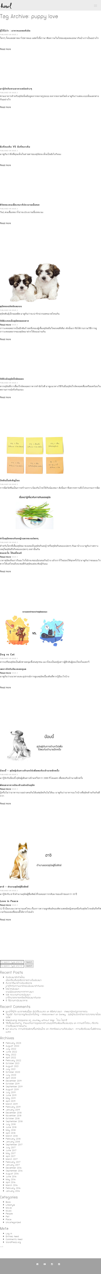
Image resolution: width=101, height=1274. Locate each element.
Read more (5, 49)
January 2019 (13, 1110)
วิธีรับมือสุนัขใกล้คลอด (12, 379)
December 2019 (14, 1081)
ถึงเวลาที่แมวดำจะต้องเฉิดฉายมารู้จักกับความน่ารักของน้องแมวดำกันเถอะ (25, 984)
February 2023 (13, 1043)
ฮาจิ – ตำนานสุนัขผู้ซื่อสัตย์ (14, 886)
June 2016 (11, 1176)
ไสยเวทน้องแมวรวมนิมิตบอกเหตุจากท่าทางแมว (20, 990)
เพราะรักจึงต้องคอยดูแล (13, 669)
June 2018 (11, 1127)
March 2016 (12, 1185)
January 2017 (13, 1165)
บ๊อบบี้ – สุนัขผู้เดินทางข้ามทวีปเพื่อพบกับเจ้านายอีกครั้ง (29, 770)
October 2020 (13, 1072)
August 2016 (12, 1173)
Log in (9, 1233)
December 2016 (14, 1168)
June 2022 (11, 1052)
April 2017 (11, 1156)
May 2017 (11, 1153)
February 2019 (13, 1107)
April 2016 (11, 1182)
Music (9, 1211)
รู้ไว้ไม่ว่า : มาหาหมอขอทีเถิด (15, 30)
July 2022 (11, 1049)
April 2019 (11, 1101)
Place (8, 1219)
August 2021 (12, 1066)
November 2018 (13, 1115)
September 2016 (14, 1171)
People (9, 1214)
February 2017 (13, 1162)
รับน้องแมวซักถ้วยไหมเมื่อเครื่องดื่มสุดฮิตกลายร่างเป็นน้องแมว (24, 978)
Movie (9, 1208)
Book (8, 1202)
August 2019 (12, 1089)
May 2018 (11, 1130)
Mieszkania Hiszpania (17, 1020)
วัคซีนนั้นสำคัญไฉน (10, 480)
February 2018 (13, 1139)
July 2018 (11, 1124)
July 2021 (11, 1069)
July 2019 (11, 1092)
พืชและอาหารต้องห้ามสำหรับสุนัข (17, 785)
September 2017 (14, 1144)
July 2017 (11, 1147)
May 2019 (11, 1098)
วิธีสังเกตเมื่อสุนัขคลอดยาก (14, 321)
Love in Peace (9, 901)
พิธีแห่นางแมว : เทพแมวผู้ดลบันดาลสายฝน (69, 1011)
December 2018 (14, 1113)
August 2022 (12, 1046)
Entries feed (12, 1236)
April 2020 (11, 1078)
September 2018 (14, 1121)
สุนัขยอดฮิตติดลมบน (11, 306)
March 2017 (12, 1159)
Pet (7, 1216)
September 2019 (14, 1086)
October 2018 (13, 1118)
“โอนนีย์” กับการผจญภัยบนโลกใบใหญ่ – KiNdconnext (30, 1014)
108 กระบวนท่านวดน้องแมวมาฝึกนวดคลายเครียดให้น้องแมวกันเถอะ (23, 996)
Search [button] (29, 962)
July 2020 (11, 1075)
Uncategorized (13, 1222)
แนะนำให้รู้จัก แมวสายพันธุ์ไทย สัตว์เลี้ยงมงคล (26, 1011)
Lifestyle (10, 1205)
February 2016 (13, 1188)
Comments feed (14, 1239)
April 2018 (11, 1133)
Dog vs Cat (7, 654)
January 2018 (13, 1142)
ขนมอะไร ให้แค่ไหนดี (11, 553)
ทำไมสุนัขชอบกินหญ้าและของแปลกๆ (19, 538)
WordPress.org (13, 1242)
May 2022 (11, 1055)
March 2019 (12, 1104)
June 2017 (11, 1150)
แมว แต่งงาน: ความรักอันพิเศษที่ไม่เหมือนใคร (25, 1029)
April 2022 (11, 1057)
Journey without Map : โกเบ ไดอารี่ (49, 1020)
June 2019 (11, 1095)
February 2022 (13, 1060)
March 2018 (12, 1136)
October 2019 (13, 1084)
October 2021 (13, 1063)
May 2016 (11, 1179)
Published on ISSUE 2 (9, 34)
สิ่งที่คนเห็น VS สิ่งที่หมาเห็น (15, 147)
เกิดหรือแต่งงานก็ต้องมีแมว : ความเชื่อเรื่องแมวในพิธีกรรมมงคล (53, 1030)
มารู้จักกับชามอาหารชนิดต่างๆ (16, 88)
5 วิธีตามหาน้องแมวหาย (17, 1000)
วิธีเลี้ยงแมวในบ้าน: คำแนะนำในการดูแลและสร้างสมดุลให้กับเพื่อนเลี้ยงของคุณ (39, 1023)
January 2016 (13, 1191)
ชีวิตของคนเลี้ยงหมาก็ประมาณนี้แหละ (20, 205)
